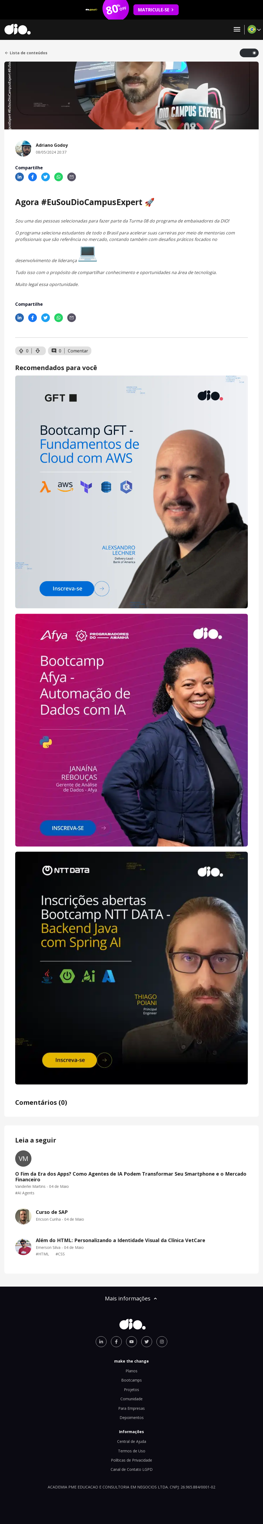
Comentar (78, 351)
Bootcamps (131, 1380)
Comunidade (131, 1398)
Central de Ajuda (131, 1441)
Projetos (131, 1389)
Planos (131, 1370)
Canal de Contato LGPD (132, 1469)
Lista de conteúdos (25, 53)
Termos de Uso (131, 1450)
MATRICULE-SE (156, 10)
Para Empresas (131, 1408)
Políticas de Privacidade (131, 1460)
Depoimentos (132, 1417)
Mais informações (131, 1298)
